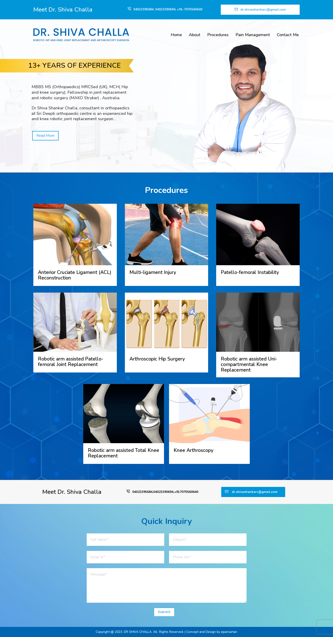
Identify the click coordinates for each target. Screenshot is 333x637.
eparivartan (229, 632)
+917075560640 (186, 492)
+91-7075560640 (189, 9)
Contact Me (288, 35)
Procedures (218, 35)
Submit (164, 611)
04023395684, (144, 9)
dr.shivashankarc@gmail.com (263, 9)
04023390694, (166, 9)
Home (176, 35)
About (194, 35)
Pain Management (252, 35)
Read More (45, 135)
